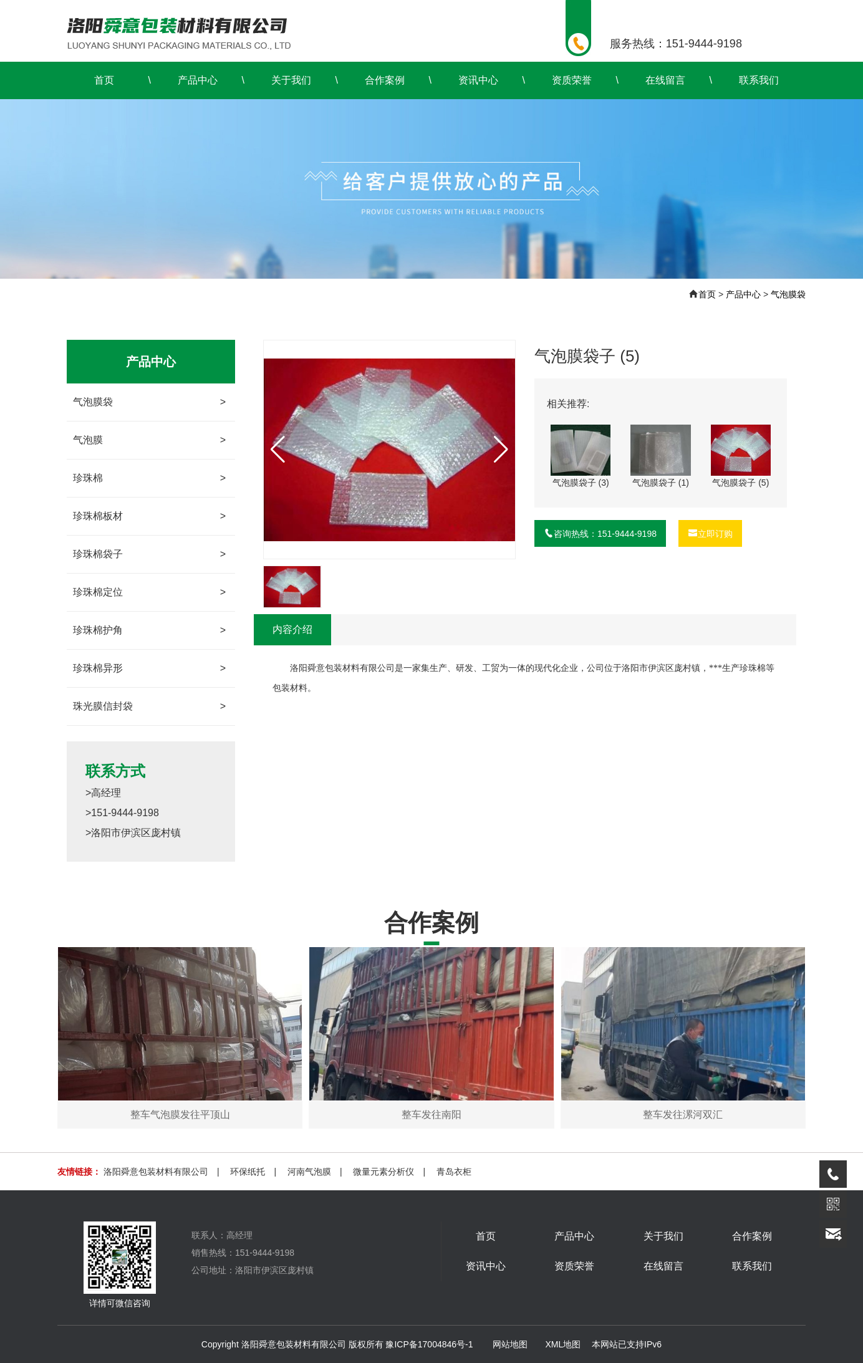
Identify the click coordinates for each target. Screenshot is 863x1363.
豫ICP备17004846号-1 (429, 1344)
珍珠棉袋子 (149, 554)
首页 (104, 80)
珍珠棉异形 (149, 668)
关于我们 (291, 80)
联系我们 (759, 80)
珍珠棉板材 (149, 516)
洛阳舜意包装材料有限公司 (156, 1172)
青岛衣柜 (453, 1172)
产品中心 (198, 80)
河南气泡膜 (309, 1172)
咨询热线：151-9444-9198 (600, 534)
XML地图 (563, 1344)
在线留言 (665, 80)
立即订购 (710, 534)
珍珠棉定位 (149, 592)
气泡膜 (149, 440)
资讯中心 (478, 80)
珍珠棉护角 (149, 630)
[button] (501, 449)
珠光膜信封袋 (149, 706)
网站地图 (510, 1344)
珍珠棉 (149, 478)
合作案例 (385, 80)
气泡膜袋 (788, 294)
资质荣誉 (572, 80)
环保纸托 (247, 1172)
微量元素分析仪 (383, 1172)
